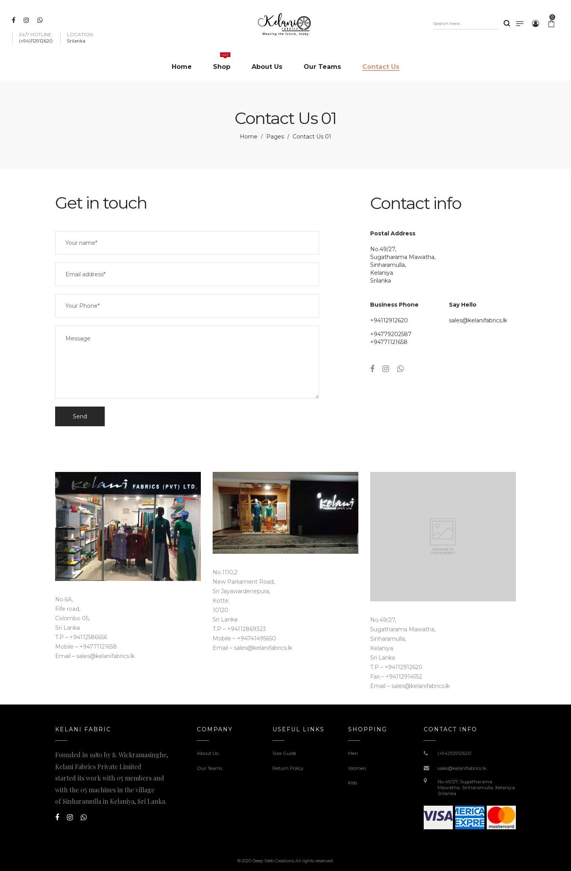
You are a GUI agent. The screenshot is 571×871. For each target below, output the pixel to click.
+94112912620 (389, 320)
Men (353, 753)
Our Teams (209, 768)
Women (357, 768)
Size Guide (284, 753)
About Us (207, 753)
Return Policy (288, 768)
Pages (275, 136)
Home (249, 136)
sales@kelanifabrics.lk (478, 320)
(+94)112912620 (454, 753)
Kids (352, 783)
